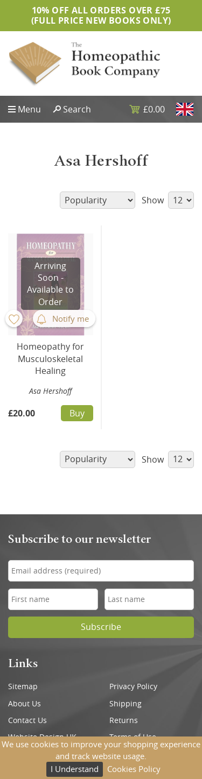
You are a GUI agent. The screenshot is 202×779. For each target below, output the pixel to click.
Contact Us (27, 720)
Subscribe (101, 627)
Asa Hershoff (50, 391)
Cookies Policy (134, 768)
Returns (123, 720)
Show (168, 200)
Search (77, 109)
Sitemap (23, 686)
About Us (24, 704)
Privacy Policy (133, 686)
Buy (77, 413)
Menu (29, 109)
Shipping (125, 704)
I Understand (75, 768)
